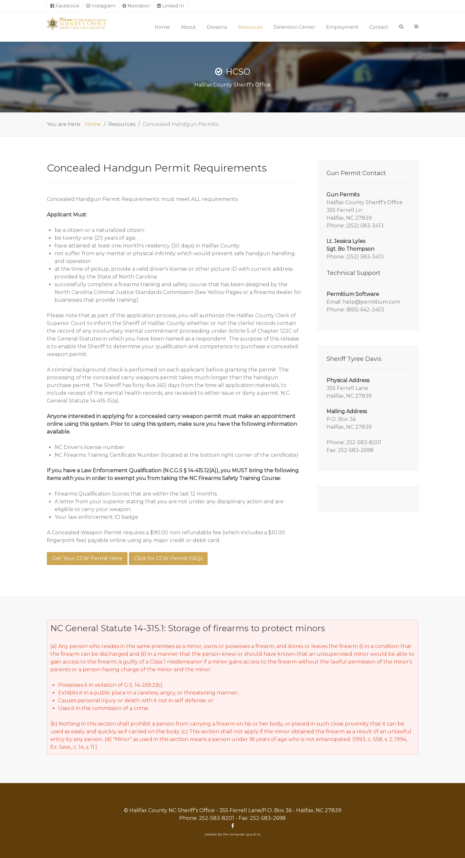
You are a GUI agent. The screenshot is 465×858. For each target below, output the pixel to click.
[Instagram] (101, 6)
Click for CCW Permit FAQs (168, 558)
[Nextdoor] (136, 6)
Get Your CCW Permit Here (87, 558)
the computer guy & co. (242, 834)
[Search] (401, 26)
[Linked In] (171, 6)
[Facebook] (65, 6)
